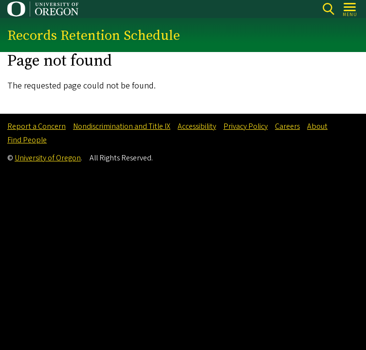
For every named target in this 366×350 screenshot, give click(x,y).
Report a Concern (36, 126)
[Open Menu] (350, 9)
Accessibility (197, 126)
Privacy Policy (245, 126)
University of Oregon (48, 158)
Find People (27, 140)
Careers (287, 126)
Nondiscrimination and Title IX (121, 126)
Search (328, 9)
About (317, 126)
